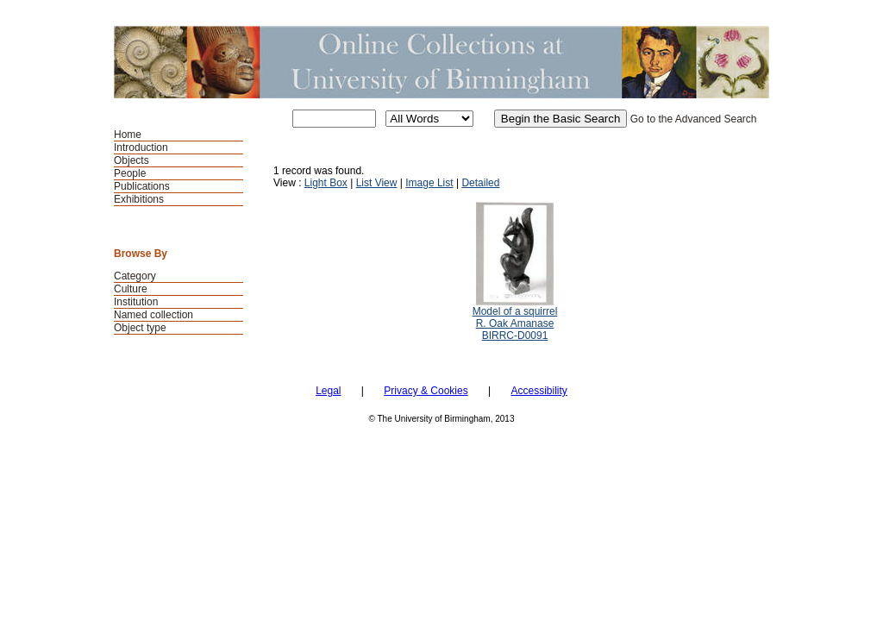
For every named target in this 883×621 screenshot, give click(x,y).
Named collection (153, 315)
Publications (142, 186)
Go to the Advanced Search (693, 119)
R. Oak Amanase (515, 323)
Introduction (141, 147)
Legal (328, 391)
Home (127, 135)
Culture (130, 289)
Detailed (480, 183)
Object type (140, 328)
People (130, 173)
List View (377, 183)
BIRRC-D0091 (515, 335)
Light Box (326, 183)
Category (135, 276)
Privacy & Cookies (425, 391)
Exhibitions (139, 199)
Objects (131, 160)
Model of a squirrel (515, 311)
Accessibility (538, 391)
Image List (429, 183)
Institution (136, 302)
